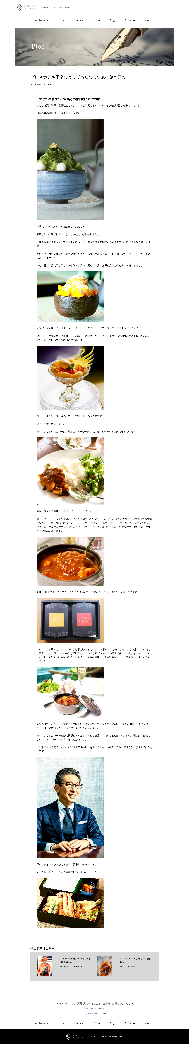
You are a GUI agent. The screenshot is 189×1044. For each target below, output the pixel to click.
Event (62, 20)
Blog (112, 20)
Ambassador (42, 20)
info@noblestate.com (94, 1010)
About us (129, 20)
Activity (79, 20)
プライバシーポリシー (94, 1015)
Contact (150, 20)
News (97, 20)
